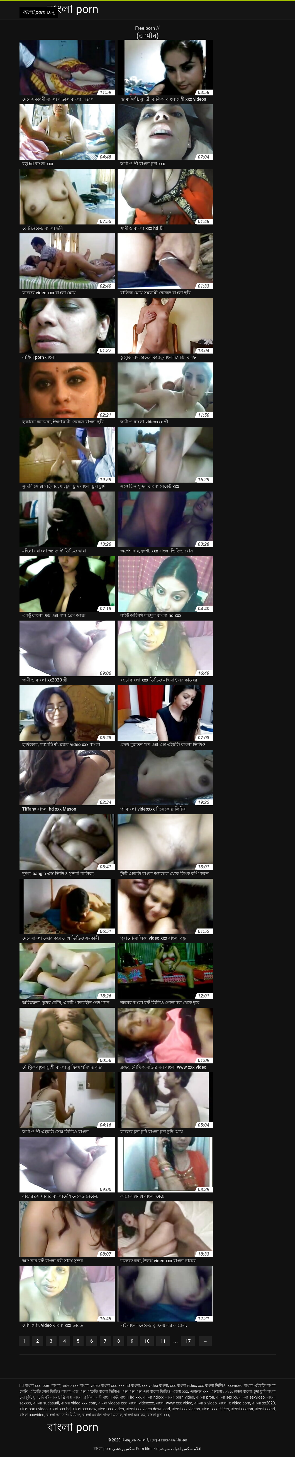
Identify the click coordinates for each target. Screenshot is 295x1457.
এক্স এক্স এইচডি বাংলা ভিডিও (96, 1392)
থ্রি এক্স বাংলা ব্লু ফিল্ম (77, 1398)
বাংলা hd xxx (130, 1398)
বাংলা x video (205, 1404)
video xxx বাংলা (75, 1386)
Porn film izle (147, 1450)
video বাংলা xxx (104, 1386)
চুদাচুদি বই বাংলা (46, 1398)
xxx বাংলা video (183, 1386)
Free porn (145, 27)
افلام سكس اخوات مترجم (180, 1450)
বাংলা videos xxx (112, 1404)
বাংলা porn (102, 1450)
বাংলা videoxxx (141, 1404)
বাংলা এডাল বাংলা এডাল (102, 1416)
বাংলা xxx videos (186, 1410)
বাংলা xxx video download (148, 1410)
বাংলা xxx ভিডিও (215, 1410)
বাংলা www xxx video (174, 1404)
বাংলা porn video (179, 1398)
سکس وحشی (123, 1450)
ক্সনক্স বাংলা (243, 1392)
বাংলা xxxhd (265, 1410)
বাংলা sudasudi (46, 1404)
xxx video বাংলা (155, 1386)
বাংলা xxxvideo (32, 1416)
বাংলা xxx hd (59, 1410)
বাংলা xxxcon (242, 1410)
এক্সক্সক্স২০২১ (221, 1392)
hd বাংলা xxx (30, 1386)
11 (169, 1341)
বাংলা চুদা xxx (158, 1416)
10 (152, 1341)
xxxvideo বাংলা (239, 1386)
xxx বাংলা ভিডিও (212, 1386)
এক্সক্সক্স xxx (199, 1392)
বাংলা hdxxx (153, 1398)
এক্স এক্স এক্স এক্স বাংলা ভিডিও (146, 1392)
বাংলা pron (205, 1398)
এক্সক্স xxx (180, 1392)
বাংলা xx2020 (263, 1404)
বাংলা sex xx (226, 1398)
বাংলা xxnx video (33, 1410)
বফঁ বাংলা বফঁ (107, 1398)
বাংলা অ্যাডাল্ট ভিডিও (63, 1416)
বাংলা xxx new (84, 1410)
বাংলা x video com (234, 1404)
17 (195, 1341)
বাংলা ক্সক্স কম (134, 1416)
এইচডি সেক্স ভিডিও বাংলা (50, 1392)
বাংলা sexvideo (252, 1398)
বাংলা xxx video (111, 1410)
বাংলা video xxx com (78, 1404)
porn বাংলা (51, 1386)
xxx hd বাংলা (129, 1386)
